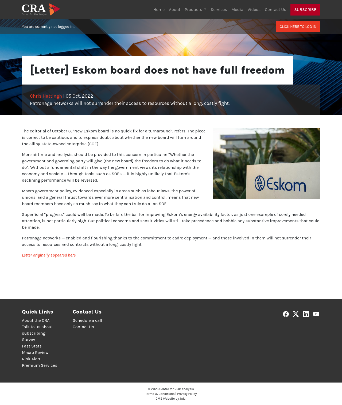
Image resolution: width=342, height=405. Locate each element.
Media (237, 9)
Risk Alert (31, 358)
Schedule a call (87, 320)
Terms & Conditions (160, 394)
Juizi (183, 398)
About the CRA (35, 320)
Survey (28, 339)
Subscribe (305, 9)
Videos (254, 9)
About (174, 9)
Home (159, 9)
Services (219, 9)
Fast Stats (32, 346)
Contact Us (275, 9)
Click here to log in (298, 26)
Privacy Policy (187, 394)
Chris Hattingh (46, 96)
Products (194, 9)
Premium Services (39, 365)
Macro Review (35, 352)
